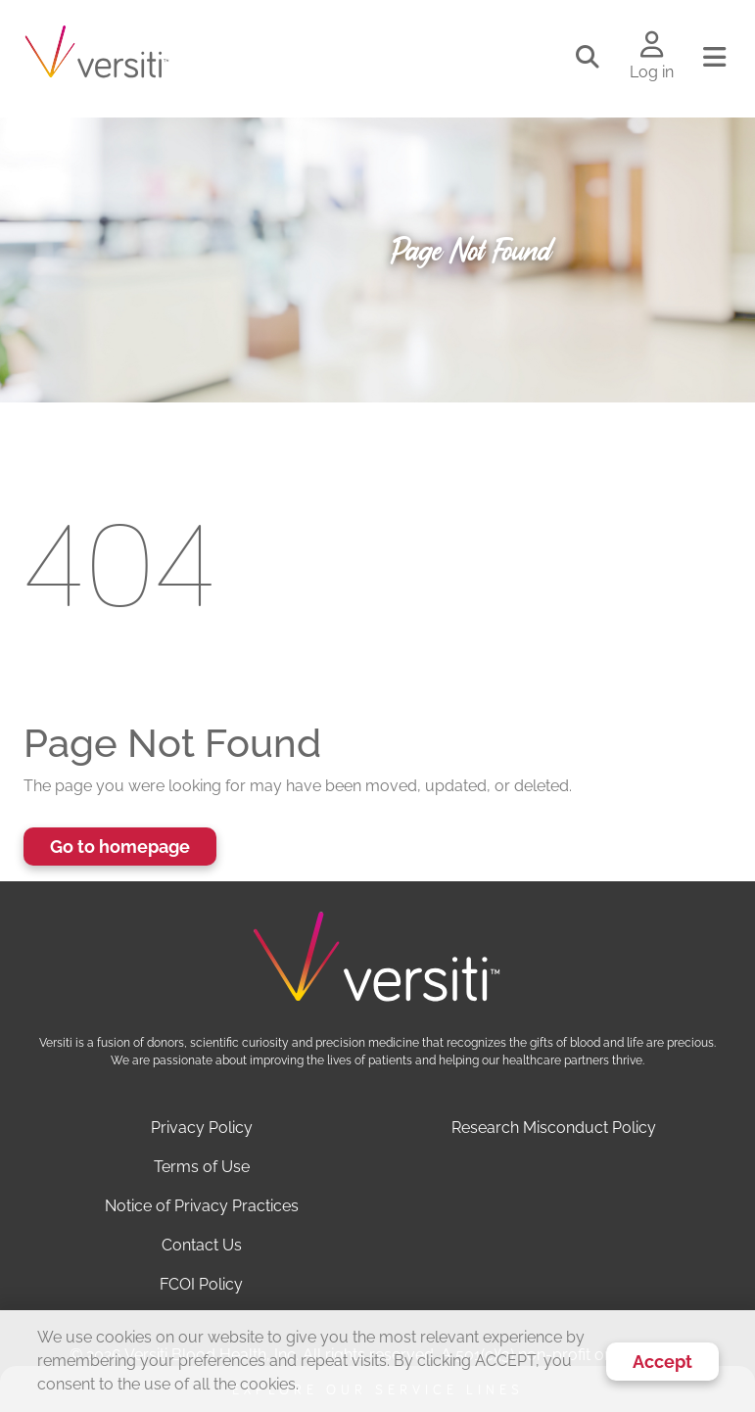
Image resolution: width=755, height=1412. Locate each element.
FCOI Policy (201, 1284)
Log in (652, 72)
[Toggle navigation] (714, 57)
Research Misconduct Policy (553, 1127)
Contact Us (202, 1245)
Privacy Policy (202, 1127)
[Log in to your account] (652, 46)
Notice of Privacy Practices (202, 1206)
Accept (662, 1361)
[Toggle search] (587, 57)
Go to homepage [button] (120, 846)
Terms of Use (202, 1166)
